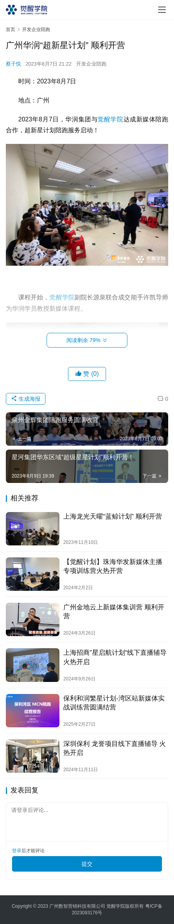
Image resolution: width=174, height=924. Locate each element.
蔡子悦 (13, 64)
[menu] (162, 10)
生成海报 (25, 398)
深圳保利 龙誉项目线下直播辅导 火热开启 (114, 748)
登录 (16, 850)
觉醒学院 (110, 119)
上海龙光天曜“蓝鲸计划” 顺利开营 (112, 516)
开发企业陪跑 (91, 64)
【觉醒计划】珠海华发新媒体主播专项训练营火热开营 (112, 566)
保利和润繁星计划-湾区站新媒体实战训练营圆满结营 (114, 703)
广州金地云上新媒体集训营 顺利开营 (113, 612)
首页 (10, 29)
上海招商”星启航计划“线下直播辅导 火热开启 (115, 657)
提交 (87, 864)
